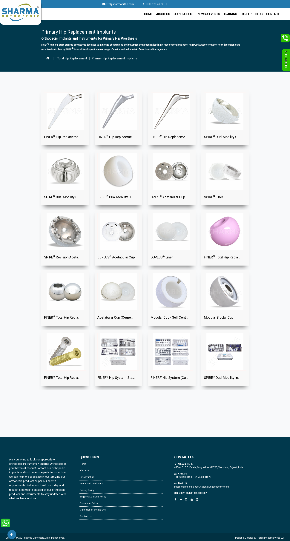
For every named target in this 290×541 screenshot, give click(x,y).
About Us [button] (163, 14)
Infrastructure (86, 477)
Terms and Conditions (91, 483)
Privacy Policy (86, 490)
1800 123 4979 (153, 4)
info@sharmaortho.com (118, 4)
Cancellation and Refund (92, 509)
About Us (84, 470)
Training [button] (230, 14)
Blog (259, 14)
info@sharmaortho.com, (187, 486)
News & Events (208, 14)
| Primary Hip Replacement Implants (112, 58)
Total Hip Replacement (72, 58)
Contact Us (85, 516)
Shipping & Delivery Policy (92, 496)
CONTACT (272, 14)
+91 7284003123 (183, 477)
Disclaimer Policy (88, 503)
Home (148, 14)
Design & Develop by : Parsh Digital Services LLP (259, 538)
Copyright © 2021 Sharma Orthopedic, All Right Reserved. (35, 538)
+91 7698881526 (202, 477)
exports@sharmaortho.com (214, 486)
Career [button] (246, 14)
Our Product (184, 14)
